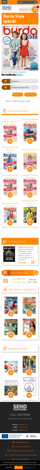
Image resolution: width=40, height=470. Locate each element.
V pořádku (18, 467)
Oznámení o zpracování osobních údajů (22, 455)
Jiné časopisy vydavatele (20, 290)
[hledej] (35, 2)
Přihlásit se (23, 9)
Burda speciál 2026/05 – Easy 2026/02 (30, 176)
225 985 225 (18, 279)
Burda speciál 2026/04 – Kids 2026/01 (10, 204)
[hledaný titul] (25, 2)
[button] (20, 81)
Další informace (29, 467)
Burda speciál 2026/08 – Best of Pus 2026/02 (10, 150)
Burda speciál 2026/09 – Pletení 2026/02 (30, 120)
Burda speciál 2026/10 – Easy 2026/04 (10, 122)
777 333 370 (18, 282)
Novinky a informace (22, 446)
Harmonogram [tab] (30, 94)
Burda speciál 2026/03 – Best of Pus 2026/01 (30, 203)
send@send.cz (23, 430)
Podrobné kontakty (22, 459)
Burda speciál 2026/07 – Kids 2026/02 (30, 151)
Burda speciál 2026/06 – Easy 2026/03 (10, 176)
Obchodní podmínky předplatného (22, 450)
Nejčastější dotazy (22, 442)
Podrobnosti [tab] (17, 94)
